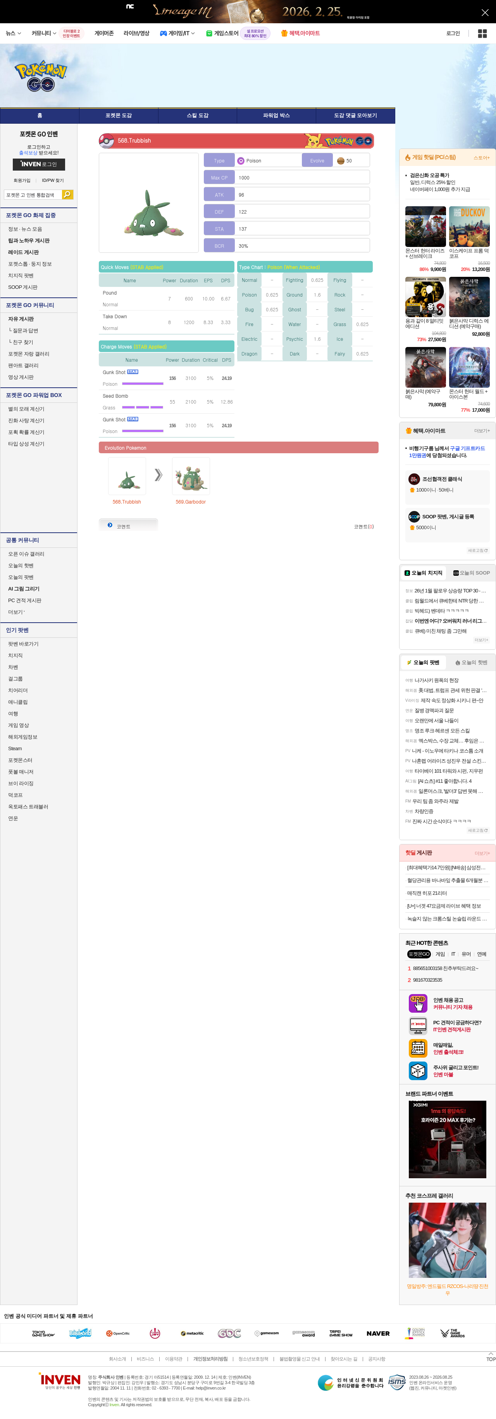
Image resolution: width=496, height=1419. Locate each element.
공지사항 (376, 1359)
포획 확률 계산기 (26, 432)
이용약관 (173, 1359)
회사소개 (117, 1359)
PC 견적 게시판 (24, 600)
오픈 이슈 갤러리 (26, 553)
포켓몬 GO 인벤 (39, 134)
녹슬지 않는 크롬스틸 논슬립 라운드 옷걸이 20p (448, 919)
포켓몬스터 (20, 760)
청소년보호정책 (253, 1359)
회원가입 (22, 180)
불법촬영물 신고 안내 (299, 1359)
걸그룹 (15, 678)
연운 (13, 818)
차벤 (13, 667)
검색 (67, 194)
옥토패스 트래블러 (28, 806)
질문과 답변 (23, 330)
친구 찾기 (20, 342)
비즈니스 (145, 1359)
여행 (13, 713)
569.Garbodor (191, 501)
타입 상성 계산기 (26, 443)
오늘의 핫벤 (21, 565)
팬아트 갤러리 (23, 365)
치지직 (15, 655)
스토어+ (482, 158)
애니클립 (18, 701)
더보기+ (482, 430)
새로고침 (476, 550)
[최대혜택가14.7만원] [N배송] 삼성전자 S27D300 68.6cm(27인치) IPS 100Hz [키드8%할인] (448, 867)
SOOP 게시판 (23, 287)
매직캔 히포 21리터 (427, 893)
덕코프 (15, 795)
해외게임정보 (22, 736)
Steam (15, 748)
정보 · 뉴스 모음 (25, 228)
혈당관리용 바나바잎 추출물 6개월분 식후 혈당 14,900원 (448, 880)
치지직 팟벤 (21, 275)
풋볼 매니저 (21, 771)
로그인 (453, 33)
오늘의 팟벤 (21, 577)
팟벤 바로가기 (23, 643)
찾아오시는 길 (344, 1359)
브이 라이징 (21, 783)
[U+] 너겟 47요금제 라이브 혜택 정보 (444, 906)
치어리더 (18, 690)
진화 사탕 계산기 (26, 420)
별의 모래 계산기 (26, 408)
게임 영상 (18, 725)
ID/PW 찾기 (53, 180)
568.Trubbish (126, 501)
